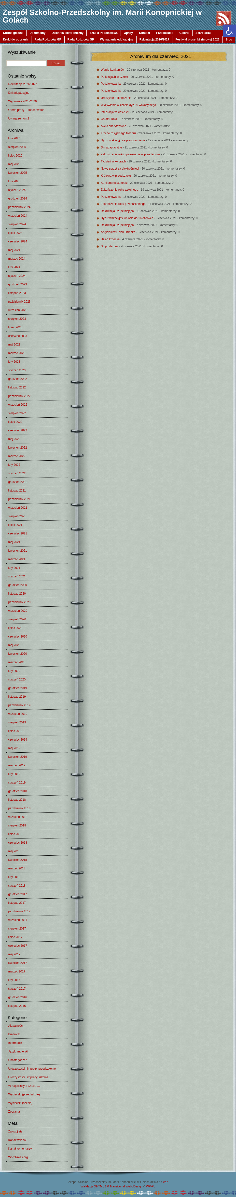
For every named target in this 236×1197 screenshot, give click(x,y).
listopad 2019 (17, 696)
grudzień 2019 (17, 688)
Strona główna (13, 33)
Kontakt (144, 33)
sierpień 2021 (17, 516)
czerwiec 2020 (17, 636)
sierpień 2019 (17, 722)
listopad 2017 (17, 902)
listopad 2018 (17, 799)
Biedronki (14, 1034)
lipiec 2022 (15, 422)
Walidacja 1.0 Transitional (103, 1186)
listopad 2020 (17, 593)
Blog (229, 39)
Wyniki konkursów (113, 69)
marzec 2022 (16, 456)
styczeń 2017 (17, 988)
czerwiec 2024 (17, 241)
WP (165, 1182)
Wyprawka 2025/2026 (22, 101)
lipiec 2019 (15, 731)
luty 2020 (14, 671)
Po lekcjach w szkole (115, 77)
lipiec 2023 (15, 327)
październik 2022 (19, 396)
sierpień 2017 (17, 928)
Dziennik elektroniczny (67, 33)
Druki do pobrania (15, 39)
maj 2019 (14, 748)
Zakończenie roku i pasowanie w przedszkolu (131, 154)
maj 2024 (14, 250)
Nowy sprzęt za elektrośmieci (120, 168)
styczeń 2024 (17, 276)
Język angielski (18, 1051)
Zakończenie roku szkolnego (120, 189)
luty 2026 (14, 138)
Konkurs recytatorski (114, 183)
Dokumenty (37, 33)
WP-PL (150, 1186)
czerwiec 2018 (17, 842)
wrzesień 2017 (17, 920)
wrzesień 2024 (17, 215)
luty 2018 (14, 877)
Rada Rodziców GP (47, 39)
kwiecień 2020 (17, 653)
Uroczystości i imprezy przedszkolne (32, 1068)
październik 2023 (19, 301)
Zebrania (14, 1111)
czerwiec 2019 (17, 739)
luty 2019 (14, 774)
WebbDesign (134, 1186)
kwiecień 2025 (17, 172)
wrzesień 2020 (17, 610)
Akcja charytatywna (114, 126)
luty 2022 (14, 464)
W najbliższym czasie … (24, 1086)
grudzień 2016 (17, 997)
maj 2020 (14, 645)
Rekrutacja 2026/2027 (154, 39)
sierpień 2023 (17, 318)
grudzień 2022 (17, 379)
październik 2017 (19, 911)
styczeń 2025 (17, 190)
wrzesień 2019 (17, 714)
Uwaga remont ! (18, 118)
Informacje (15, 1043)
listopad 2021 (17, 490)
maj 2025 (14, 164)
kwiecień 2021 (17, 550)
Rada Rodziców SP (81, 39)
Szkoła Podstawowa (104, 33)
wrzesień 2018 (17, 817)
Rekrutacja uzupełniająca (118, 211)
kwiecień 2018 (17, 860)
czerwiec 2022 (17, 430)
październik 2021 (19, 499)
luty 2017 (14, 980)
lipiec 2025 (15, 155)
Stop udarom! (110, 246)
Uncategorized (17, 1060)
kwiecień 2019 (17, 756)
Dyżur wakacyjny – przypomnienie (123, 140)
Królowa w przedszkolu (116, 175)
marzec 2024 (16, 258)
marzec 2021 (16, 559)
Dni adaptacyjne (18, 92)
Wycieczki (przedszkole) (24, 1094)
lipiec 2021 (15, 525)
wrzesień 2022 (17, 404)
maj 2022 (14, 439)
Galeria (184, 33)
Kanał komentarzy (20, 1148)
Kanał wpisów (17, 1140)
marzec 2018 (16, 868)
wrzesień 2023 (17, 310)
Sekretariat (203, 33)
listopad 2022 (17, 387)
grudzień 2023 (17, 284)
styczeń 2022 (17, 473)
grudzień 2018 (17, 791)
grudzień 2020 (17, 585)
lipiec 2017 (15, 937)
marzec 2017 (16, 971)
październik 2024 (19, 207)
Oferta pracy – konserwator (26, 110)
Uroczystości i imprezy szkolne (28, 1077)
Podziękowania (111, 83)
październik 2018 (19, 808)
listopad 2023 (17, 293)
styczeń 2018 (17, 885)
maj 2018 (14, 851)
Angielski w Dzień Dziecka (118, 232)
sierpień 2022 (17, 413)
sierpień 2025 (17, 147)
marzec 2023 (16, 353)
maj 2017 (14, 954)
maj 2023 (14, 344)
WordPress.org (18, 1157)
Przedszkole (164, 33)
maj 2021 (14, 542)
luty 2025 (14, 181)
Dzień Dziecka (111, 239)
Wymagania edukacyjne (116, 39)
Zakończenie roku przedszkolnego (123, 204)
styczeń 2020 (17, 679)
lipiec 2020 (15, 628)
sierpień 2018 (17, 825)
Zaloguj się (15, 1131)
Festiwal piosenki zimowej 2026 (197, 39)
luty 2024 (14, 267)
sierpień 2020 (17, 619)
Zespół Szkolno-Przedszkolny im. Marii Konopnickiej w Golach (102, 16)
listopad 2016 (17, 1006)
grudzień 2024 (17, 198)
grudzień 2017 (17, 894)
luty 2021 (14, 568)
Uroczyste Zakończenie (116, 98)
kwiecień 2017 (17, 963)
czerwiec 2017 (17, 945)
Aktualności (15, 1025)
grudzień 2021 (17, 482)
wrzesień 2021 (17, 507)
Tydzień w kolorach (114, 161)
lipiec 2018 (15, 834)
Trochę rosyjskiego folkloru (119, 133)
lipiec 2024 (15, 233)
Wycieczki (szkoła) (20, 1103)
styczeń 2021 (17, 576)
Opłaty (128, 33)
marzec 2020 (16, 662)
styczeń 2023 (17, 370)
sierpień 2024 (17, 224)
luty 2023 (14, 361)
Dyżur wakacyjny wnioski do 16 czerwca (127, 218)
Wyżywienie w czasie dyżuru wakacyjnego (129, 105)
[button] (229, 31)
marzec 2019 (16, 765)
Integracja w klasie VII (115, 112)
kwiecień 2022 (17, 447)
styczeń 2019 (17, 782)
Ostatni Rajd (109, 119)
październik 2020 (19, 602)
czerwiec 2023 (17, 336)
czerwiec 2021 (17, 533)
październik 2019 (19, 705)
